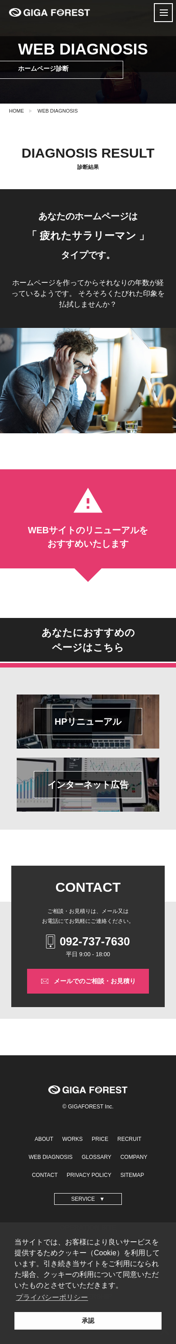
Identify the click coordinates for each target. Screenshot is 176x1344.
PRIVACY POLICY (89, 1175)
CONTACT (45, 1175)
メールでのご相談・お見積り (88, 981)
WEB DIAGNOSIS (57, 111)
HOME (16, 111)
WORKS (72, 1139)
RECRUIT (129, 1139)
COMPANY (134, 1157)
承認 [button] (88, 1320)
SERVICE (83, 1199)
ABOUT (44, 1139)
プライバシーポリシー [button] (52, 1297)
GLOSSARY (96, 1157)
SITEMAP (132, 1175)
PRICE (100, 1139)
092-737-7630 (88, 941)
